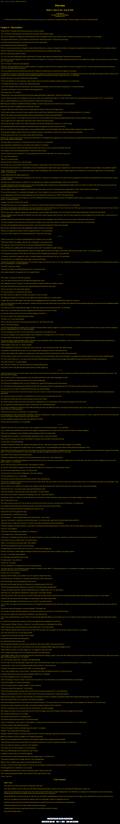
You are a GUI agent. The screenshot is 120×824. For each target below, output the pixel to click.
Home (2, 1)
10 (63, 821)
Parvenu (13, 1)
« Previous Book (53, 818)
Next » (76, 821)
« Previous (45, 821)
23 (71, 821)
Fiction (7, 1)
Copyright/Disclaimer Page (39, 19)
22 (68, 821)
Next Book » (68, 818)
